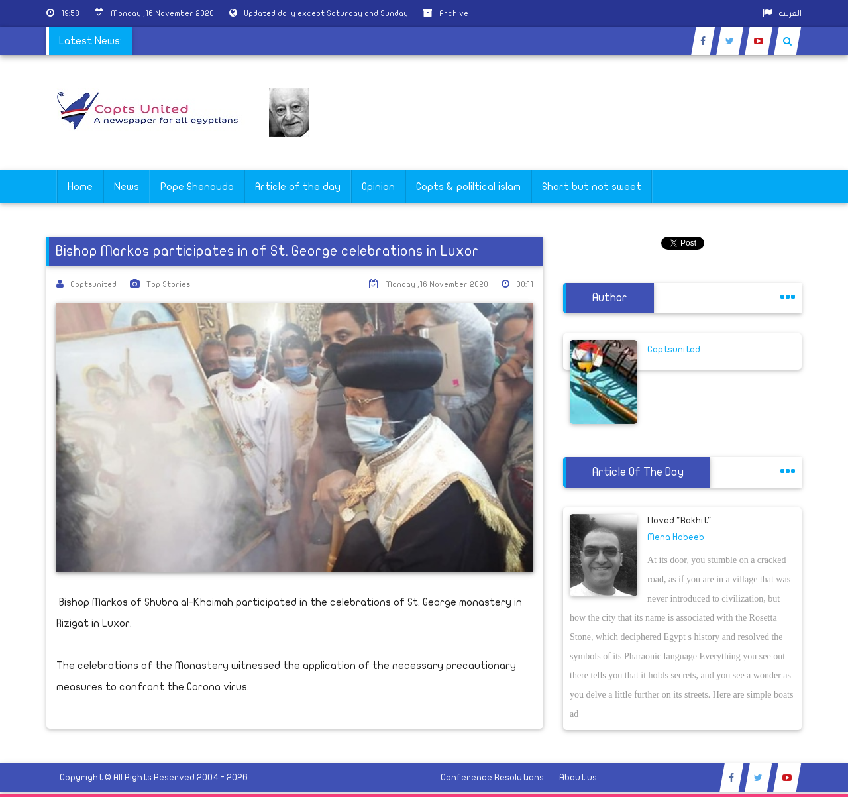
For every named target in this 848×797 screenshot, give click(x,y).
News (126, 187)
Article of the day (298, 187)
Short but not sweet (591, 187)
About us (578, 777)
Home (80, 187)
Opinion (378, 187)
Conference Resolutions (492, 777)
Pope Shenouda (197, 187)
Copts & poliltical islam (468, 187)
